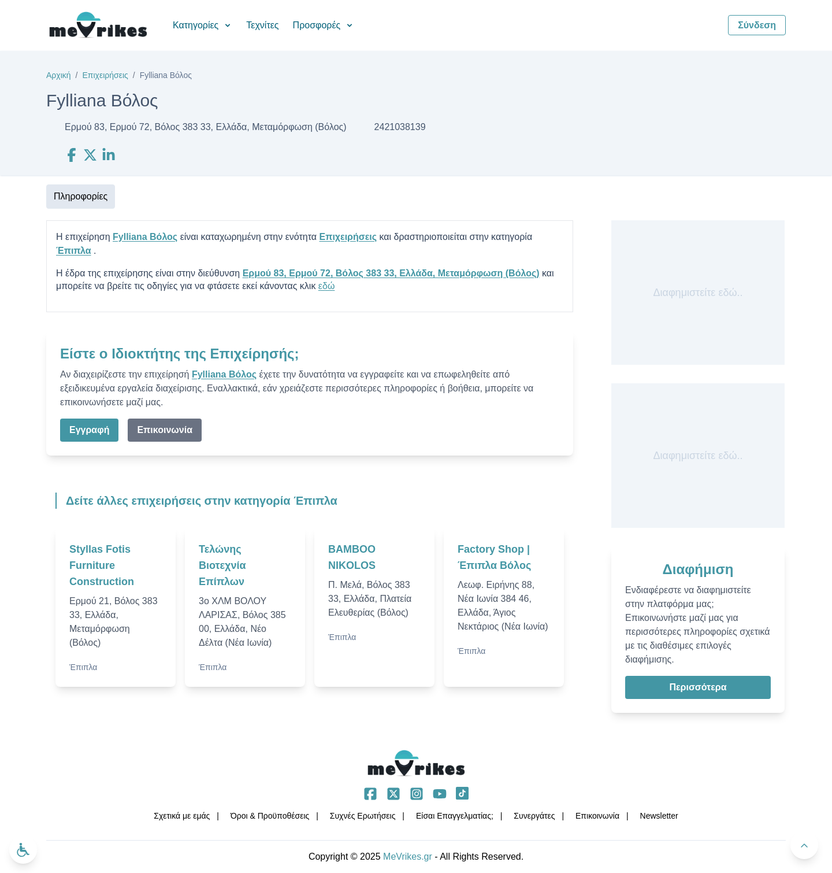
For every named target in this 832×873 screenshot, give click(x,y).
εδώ (326, 286)
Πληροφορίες (80, 196)
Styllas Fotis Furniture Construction (101, 565)
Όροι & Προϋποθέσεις (270, 815)
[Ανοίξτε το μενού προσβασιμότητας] (23, 850)
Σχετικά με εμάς (182, 815)
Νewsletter (659, 815)
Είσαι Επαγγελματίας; (454, 815)
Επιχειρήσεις (105, 75)
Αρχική (58, 75)
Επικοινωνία (164, 430)
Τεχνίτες (262, 25)
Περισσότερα (697, 687)
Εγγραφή (89, 430)
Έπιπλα (73, 251)
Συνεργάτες (534, 815)
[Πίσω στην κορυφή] (804, 845)
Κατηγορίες (202, 25)
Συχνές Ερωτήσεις (363, 815)
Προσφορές (324, 25)
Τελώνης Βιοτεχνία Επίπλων (222, 565)
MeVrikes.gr (407, 856)
